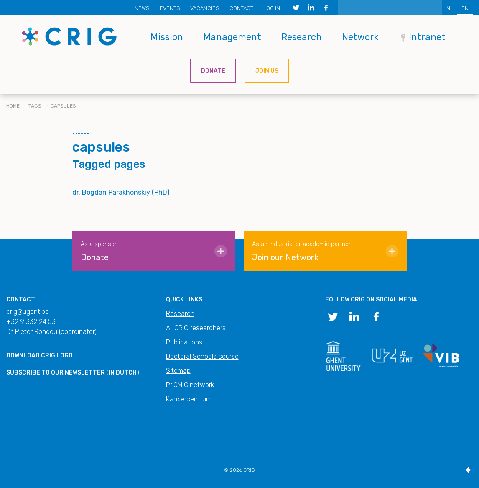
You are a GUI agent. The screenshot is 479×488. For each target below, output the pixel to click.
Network (360, 37)
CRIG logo (57, 355)
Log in (271, 8)
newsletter (85, 372)
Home (13, 106)
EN (465, 8)
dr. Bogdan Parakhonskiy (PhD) (120, 192)
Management (232, 37)
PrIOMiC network (190, 385)
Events (170, 8)
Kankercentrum (188, 399)
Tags (34, 106)
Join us (266, 70)
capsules (63, 106)
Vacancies (204, 8)
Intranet (427, 37)
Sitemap (178, 371)
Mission (166, 37)
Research (301, 37)
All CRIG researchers (196, 328)
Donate (213, 70)
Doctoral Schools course (202, 356)
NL (449, 8)
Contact (241, 8)
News (142, 8)
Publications (184, 342)
